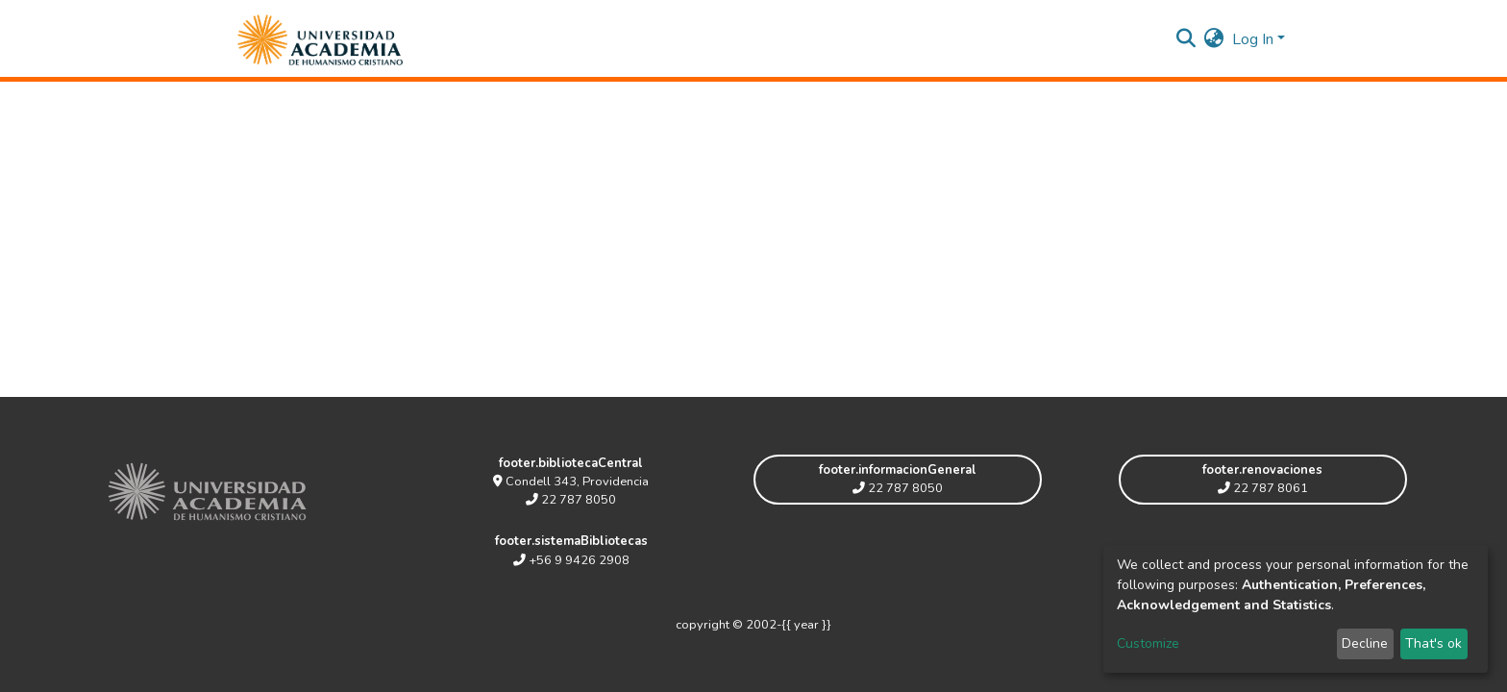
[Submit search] (1186, 39)
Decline (1365, 643)
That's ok (1433, 643)
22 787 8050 (571, 499)
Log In (1252, 39)
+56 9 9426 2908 (571, 560)
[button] (1214, 39)
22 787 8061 (1263, 488)
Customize (1148, 643)
